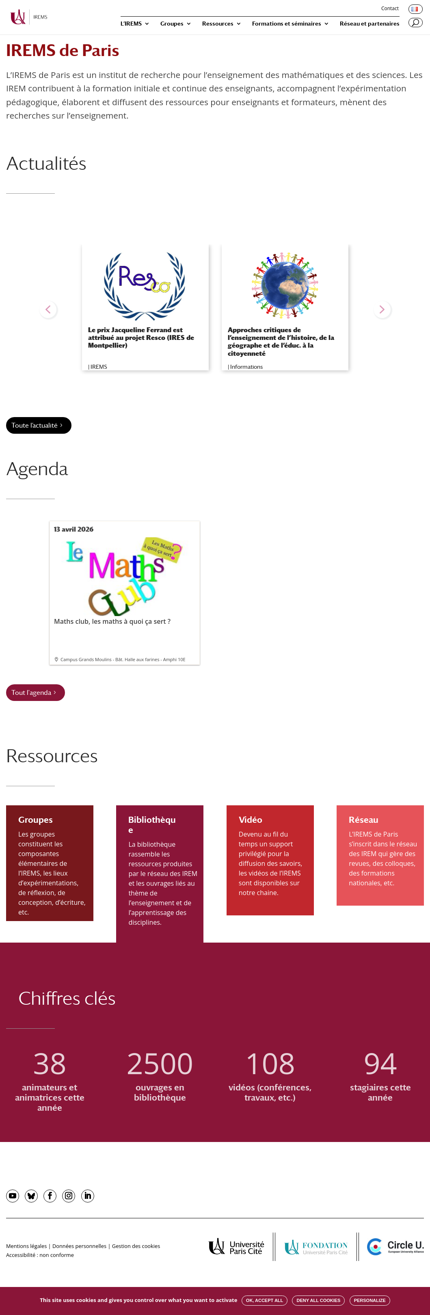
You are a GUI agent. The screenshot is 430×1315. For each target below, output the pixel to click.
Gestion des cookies (136, 1246)
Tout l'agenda (31, 692)
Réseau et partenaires (370, 24)
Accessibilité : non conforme (40, 1255)
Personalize (370, 1300)
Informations (246, 366)
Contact (390, 9)
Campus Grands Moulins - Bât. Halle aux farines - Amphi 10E (123, 659)
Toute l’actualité (34, 425)
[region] (215, 309)
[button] (47, 309)
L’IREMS (131, 24)
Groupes (172, 24)
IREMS (99, 366)
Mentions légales (26, 1246)
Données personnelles (79, 1246)
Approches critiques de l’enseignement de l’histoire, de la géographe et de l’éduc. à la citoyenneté (281, 341)
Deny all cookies (318, 1300)
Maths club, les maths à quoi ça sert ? (124, 581)
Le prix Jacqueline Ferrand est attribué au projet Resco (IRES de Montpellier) (141, 337)
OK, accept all (264, 1300)
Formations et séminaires (286, 24)
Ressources (217, 24)
